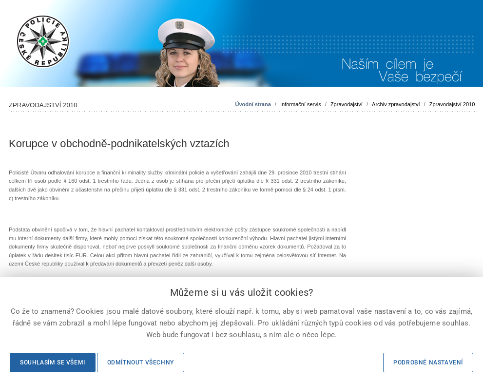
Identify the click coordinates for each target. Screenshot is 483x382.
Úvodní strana (252, 104)
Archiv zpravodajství (396, 104)
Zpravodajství (346, 104)
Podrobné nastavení (428, 362)
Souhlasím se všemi (52, 362)
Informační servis (300, 104)
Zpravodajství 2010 (452, 104)
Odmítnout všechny (140, 362)
